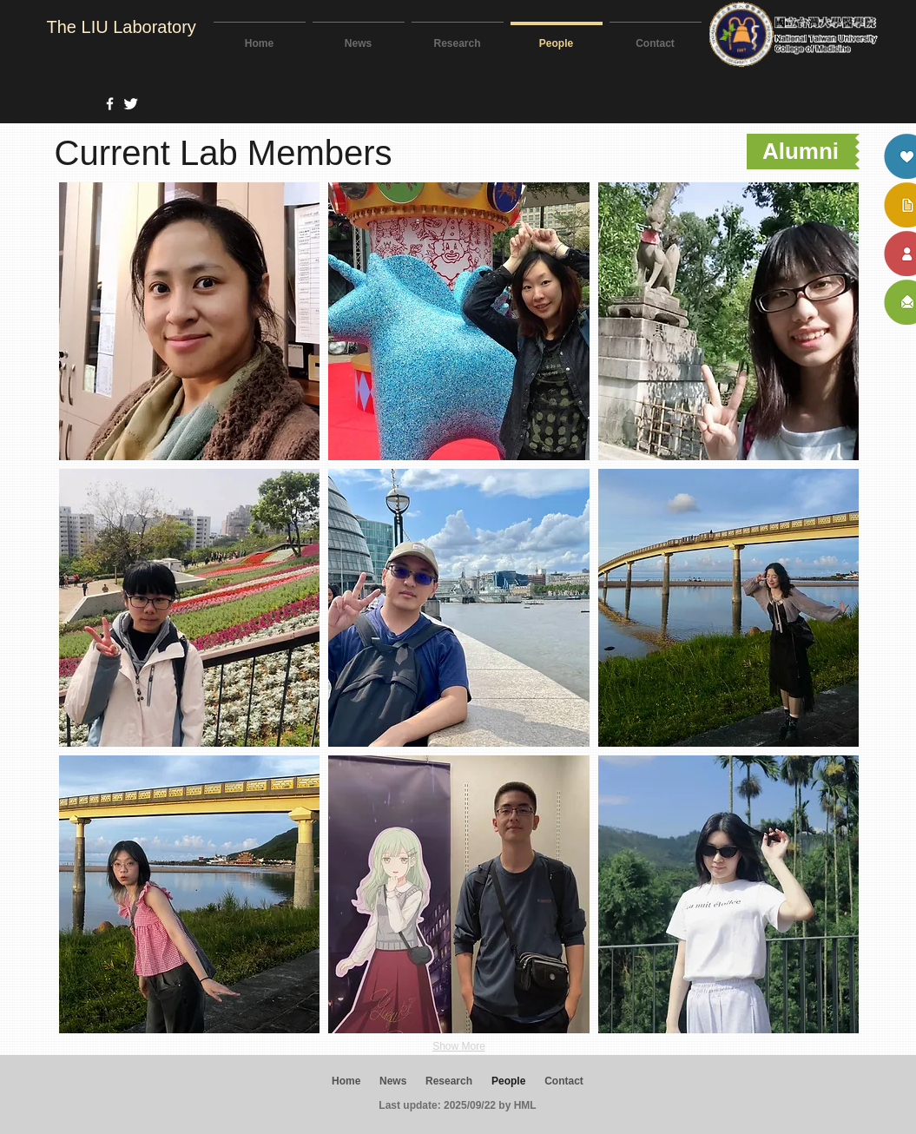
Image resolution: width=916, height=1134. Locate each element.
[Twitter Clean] (130, 104)
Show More (458, 1046)
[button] (189, 321)
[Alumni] (801, 151)
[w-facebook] (110, 104)
